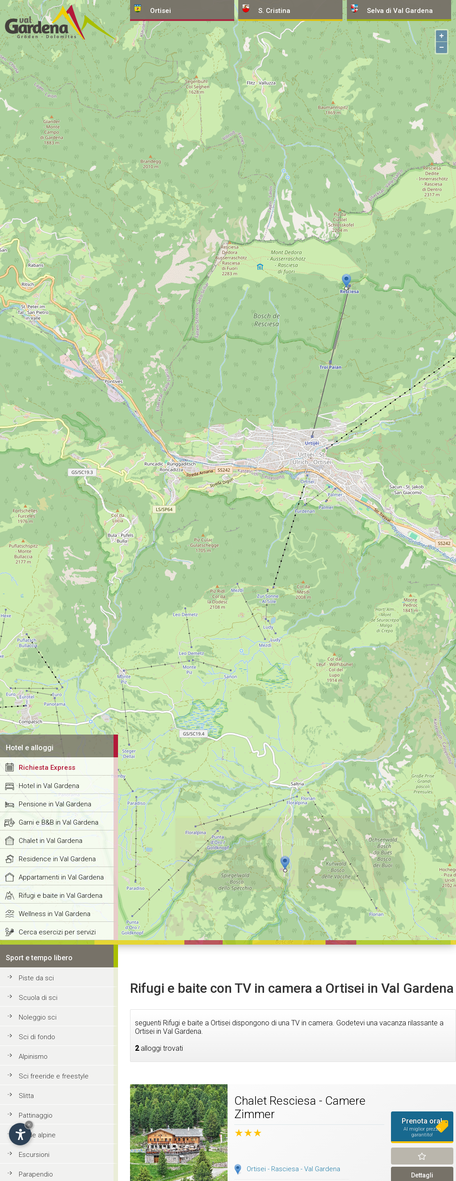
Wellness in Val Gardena (54, 914)
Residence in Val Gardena (57, 859)
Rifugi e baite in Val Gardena (60, 896)
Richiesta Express (47, 768)
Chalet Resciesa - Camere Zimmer (300, 1107)
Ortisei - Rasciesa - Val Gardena (293, 1169)
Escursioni (34, 1155)
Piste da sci (36, 978)
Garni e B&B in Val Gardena (58, 822)
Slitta (26, 1096)
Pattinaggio (36, 1115)
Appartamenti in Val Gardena (61, 877)
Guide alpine (37, 1135)
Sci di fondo (37, 1037)
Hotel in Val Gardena (49, 786)
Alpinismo (33, 1057)
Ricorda (422, 1156)
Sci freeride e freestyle (54, 1076)
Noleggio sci (38, 1017)
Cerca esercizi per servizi (57, 932)
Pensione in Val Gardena (55, 804)
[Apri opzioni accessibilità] (20, 1134)
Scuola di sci (38, 998)
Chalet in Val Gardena (50, 841)
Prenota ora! (422, 1127)
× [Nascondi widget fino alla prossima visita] (29, 1124)
